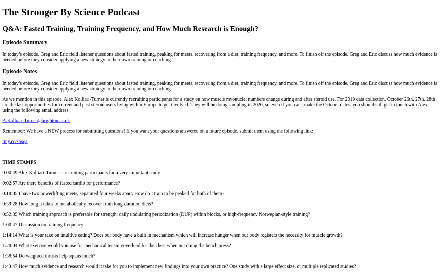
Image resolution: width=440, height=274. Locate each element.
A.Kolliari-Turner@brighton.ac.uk (36, 120)
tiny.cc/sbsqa (15, 141)
